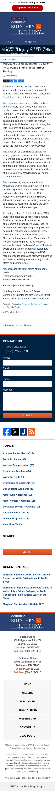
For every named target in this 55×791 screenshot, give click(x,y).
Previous (8, 325)
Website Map (27, 718)
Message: (8, 389)
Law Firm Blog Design (26, 786)
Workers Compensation (18, 465)
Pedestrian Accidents (40, 304)
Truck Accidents (14, 459)
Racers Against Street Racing (18, 285)
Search (28, 552)
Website (31, 42)
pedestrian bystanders (36, 249)
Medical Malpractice (16, 518)
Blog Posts (27, 736)
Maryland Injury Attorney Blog (27, 26)
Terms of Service (33, 748)
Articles (12, 60)
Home (9, 42)
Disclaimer (27, 701)
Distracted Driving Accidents (21, 506)
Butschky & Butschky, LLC (39, 778)
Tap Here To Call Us (27, 7)
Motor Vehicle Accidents (19, 501)
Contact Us (38, 60)
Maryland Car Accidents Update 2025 (23, 604)
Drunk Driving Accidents (19, 483)
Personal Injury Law (16, 512)
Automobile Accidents (21, 304)
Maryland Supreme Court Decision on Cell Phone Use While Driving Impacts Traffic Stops (26, 578)
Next (27, 325)
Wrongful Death (13, 307)
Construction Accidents (18, 489)
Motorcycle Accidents (17, 495)
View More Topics (13, 524)
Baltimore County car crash (19, 86)
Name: (6, 357)
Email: (6, 368)
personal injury (10, 106)
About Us (12, 48)
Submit (27, 415)
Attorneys (38, 48)
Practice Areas (17, 54)
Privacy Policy (27, 710)
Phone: (6, 379)
